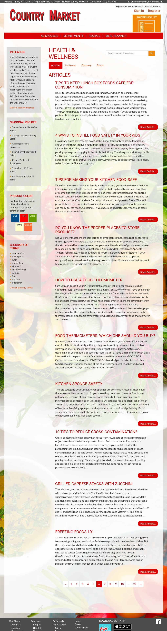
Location (15, 628)
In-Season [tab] (70, 65)
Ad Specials (49, 35)
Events (78, 621)
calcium (16, 279)
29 (134, 584)
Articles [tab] (55, 65)
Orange (28, 225)
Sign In (139, 10)
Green (32, 216)
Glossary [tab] (86, 65)
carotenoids (18, 253)
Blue (15, 216)
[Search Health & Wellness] (127, 53)
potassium (17, 263)
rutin (14, 259)
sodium (16, 272)
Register (154, 10)
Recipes (94, 35)
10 (122, 584)
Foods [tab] (100, 65)
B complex (17, 256)
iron (14, 276)
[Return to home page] (45, 14)
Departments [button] (73, 35)
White (19, 225)
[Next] (141, 584)
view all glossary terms (21, 287)
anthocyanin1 (19, 269)
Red (24, 216)
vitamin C (17, 266)
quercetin (17, 282)
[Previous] (66, 584)
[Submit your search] (151, 53)
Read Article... (148, 126)
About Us (15, 624)
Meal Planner (116, 35)
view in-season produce (22, 107)
